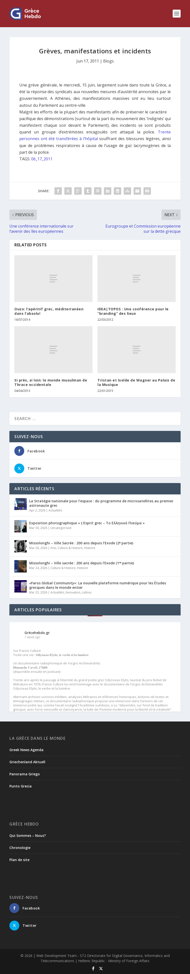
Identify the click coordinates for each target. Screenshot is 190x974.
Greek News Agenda (26, 749)
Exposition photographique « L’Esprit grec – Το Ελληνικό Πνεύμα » (87, 523)
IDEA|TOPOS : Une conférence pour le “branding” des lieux (133, 311)
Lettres (87, 592)
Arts (53, 548)
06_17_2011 (41, 159)
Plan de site (19, 859)
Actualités (55, 510)
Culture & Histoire (70, 548)
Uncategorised (60, 528)
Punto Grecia (20, 786)
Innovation (73, 592)
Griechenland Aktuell (27, 762)
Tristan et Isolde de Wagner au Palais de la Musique (136, 382)
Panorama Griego (24, 774)
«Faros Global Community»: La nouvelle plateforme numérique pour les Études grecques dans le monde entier (97, 585)
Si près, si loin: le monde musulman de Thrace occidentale (50, 382)
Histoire (89, 548)
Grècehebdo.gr (37, 632)
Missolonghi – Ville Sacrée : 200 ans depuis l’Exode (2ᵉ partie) (81, 543)
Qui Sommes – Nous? (27, 835)
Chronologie (19, 847)
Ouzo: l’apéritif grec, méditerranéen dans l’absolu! (48, 311)
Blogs (108, 61)
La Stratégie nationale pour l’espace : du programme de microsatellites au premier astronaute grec (101, 503)
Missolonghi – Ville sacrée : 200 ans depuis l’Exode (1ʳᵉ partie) (81, 563)
